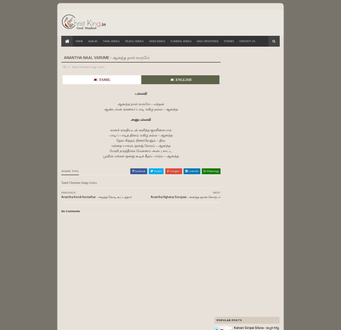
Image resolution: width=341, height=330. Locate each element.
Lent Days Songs (226, 249)
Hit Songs (222, 268)
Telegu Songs (134, 41)
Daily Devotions (207, 41)
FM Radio (222, 230)
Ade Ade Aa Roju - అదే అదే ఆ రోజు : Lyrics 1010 (245, 194)
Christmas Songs (226, 277)
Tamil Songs (111, 41)
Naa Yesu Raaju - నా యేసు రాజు (255, 142)
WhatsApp (194, 171)
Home (79, 41)
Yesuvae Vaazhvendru (249, 159)
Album (92, 41)
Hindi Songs (157, 41)
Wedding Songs (226, 258)
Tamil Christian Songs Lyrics (88, 67)
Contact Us (247, 41)
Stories (229, 41)
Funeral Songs (180, 41)
